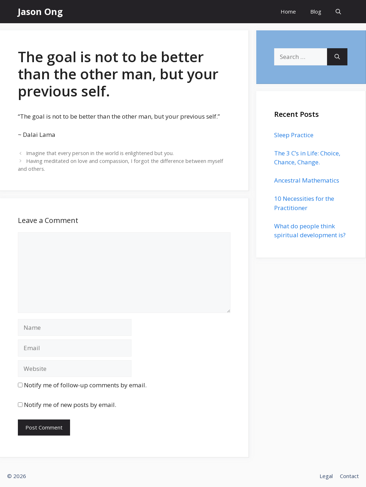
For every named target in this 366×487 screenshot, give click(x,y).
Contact (349, 475)
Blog (315, 11)
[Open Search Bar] (338, 11)
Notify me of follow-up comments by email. (85, 385)
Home (288, 11)
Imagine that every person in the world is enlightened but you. (100, 153)
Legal (326, 475)
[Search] (337, 56)
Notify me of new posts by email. (70, 405)
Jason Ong (40, 11)
